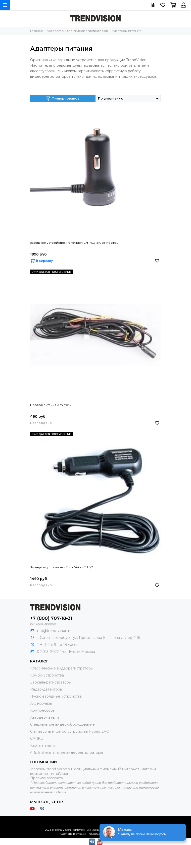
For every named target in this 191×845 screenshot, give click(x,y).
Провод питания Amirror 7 (51, 405)
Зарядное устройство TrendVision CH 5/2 (61, 567)
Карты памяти (42, 745)
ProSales (92, 833)
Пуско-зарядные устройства (56, 696)
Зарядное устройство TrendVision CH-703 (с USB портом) (75, 242)
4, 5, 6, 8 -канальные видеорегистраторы (66, 752)
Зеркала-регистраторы (50, 682)
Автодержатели (44, 717)
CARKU (36, 738)
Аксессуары (41, 703)
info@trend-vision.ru (54, 630)
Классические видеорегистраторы (61, 668)
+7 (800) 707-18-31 (51, 618)
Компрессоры (42, 710)
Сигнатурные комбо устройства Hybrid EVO (69, 731)
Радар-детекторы (46, 689)
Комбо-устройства (47, 675)
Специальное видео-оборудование (62, 724)
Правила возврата (46, 778)
